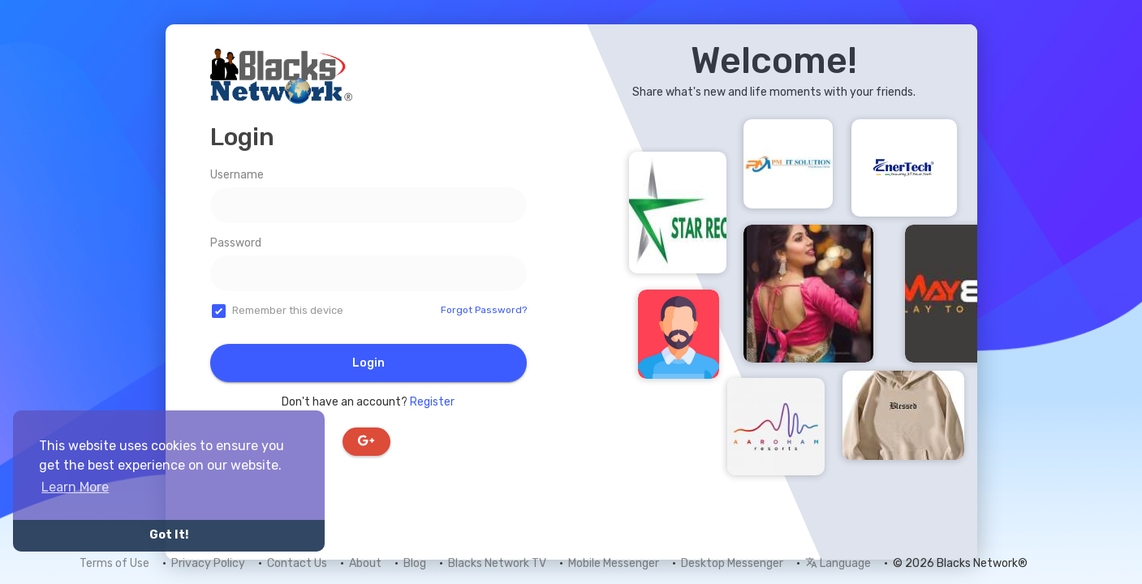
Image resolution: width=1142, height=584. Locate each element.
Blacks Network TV (497, 563)
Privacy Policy (208, 563)
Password (235, 243)
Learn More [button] (75, 487)
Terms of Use (114, 563)
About (365, 563)
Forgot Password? (484, 310)
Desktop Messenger (732, 563)
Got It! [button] (168, 535)
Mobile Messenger (613, 563)
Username (237, 175)
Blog (414, 563)
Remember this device (287, 310)
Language (838, 563)
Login (368, 363)
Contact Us (297, 563)
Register (432, 402)
